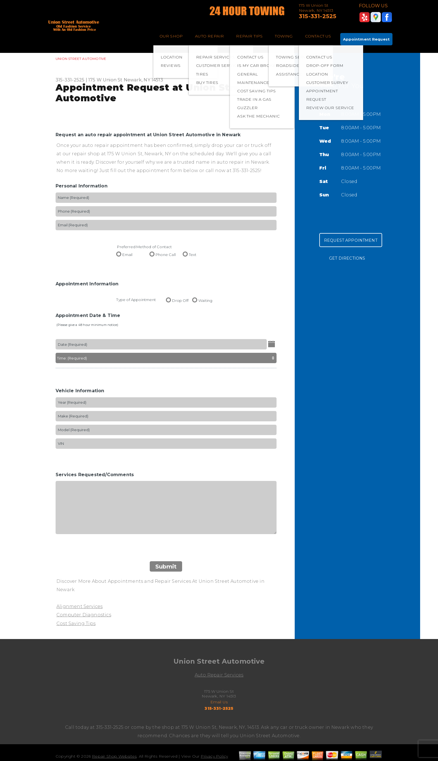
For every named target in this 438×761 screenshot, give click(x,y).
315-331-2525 (317, 16)
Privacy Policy (214, 756)
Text (193, 254)
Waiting (205, 300)
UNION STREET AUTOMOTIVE (81, 59)
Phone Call (166, 254)
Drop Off (180, 300)
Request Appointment (350, 240)
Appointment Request (366, 39)
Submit (166, 566)
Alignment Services (79, 606)
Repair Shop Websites (114, 756)
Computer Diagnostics (83, 614)
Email (127, 254)
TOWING (283, 36)
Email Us (219, 701)
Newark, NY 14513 (143, 80)
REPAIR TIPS (249, 36)
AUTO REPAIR (209, 36)
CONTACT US (318, 36)
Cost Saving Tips (76, 623)
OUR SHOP (171, 36)
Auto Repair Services (219, 675)
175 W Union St (105, 80)
